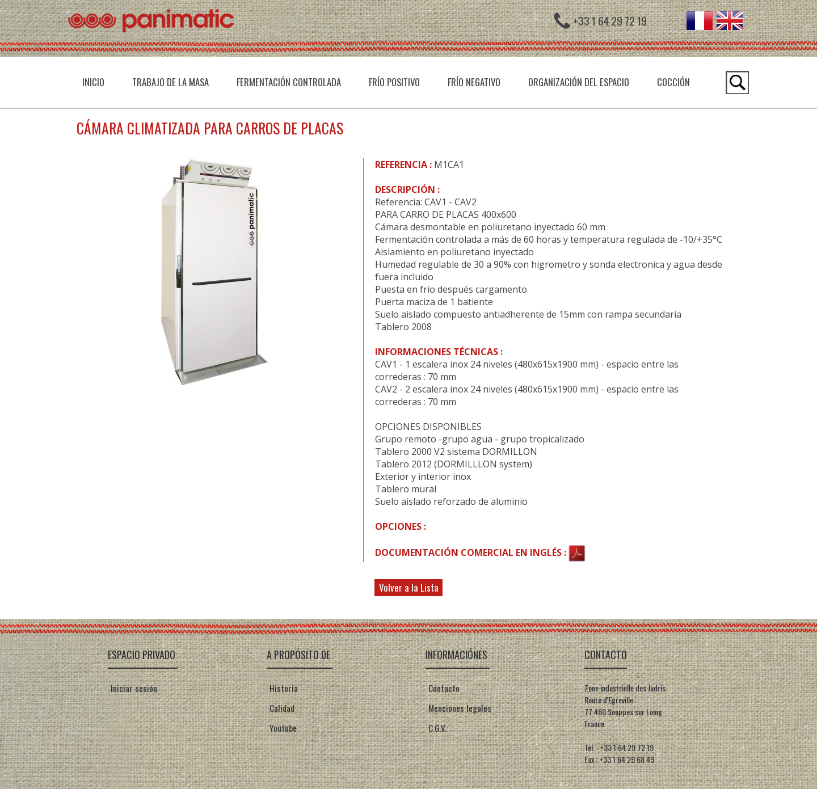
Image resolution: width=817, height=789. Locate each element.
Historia (282, 688)
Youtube (282, 728)
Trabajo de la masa (170, 82)
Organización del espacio (578, 82)
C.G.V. (436, 728)
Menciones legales (458, 708)
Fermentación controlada (288, 82)
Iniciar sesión (134, 688)
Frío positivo (394, 82)
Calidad (280, 708)
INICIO (93, 82)
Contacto (443, 688)
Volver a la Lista (409, 587)
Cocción (673, 82)
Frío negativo (474, 82)
